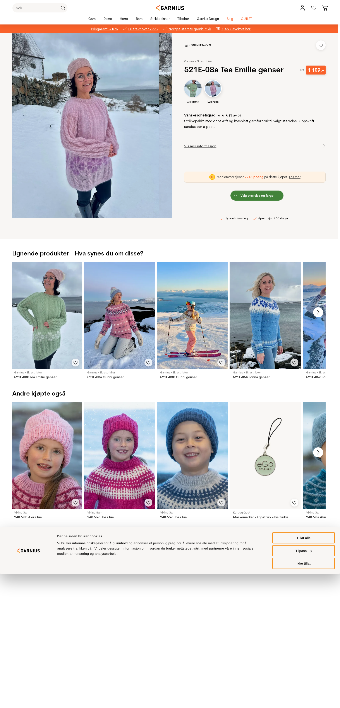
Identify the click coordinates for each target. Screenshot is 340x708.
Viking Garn (21, 512)
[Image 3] (93, 211)
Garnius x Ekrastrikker (198, 61)
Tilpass (303, 684)
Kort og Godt (241, 512)
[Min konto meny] (302, 8)
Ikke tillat (304, 697)
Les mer (295, 177)
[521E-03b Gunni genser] (192, 315)
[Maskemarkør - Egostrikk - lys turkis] (265, 455)
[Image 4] (97, 211)
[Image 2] (90, 211)
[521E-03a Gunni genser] (119, 315)
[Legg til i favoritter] (321, 45)
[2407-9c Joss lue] (119, 455)
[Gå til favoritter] (313, 8)
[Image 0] (84, 211)
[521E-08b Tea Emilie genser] (46, 315)
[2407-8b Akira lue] (46, 455)
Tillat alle (304, 671)
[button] (85, 125)
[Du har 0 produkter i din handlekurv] (325, 8)
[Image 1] (87, 211)
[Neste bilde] (315, 312)
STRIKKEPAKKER (201, 45)
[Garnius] (170, 7)
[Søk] (40, 8)
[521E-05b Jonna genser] (265, 315)
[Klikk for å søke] (63, 8)
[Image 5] (100, 211)
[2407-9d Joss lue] (192, 455)
